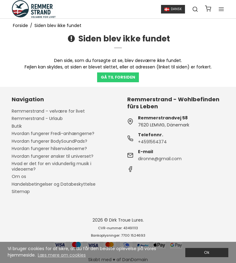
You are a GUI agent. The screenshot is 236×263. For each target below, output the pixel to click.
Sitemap (21, 191)
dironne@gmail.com (160, 159)
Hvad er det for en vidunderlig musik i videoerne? (51, 166)
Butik (17, 126)
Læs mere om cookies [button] (62, 255)
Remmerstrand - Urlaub (37, 118)
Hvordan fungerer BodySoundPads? (49, 141)
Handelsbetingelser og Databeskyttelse (54, 184)
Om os (19, 176)
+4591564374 (152, 142)
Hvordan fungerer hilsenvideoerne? (49, 148)
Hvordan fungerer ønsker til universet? (52, 156)
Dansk (173, 9)
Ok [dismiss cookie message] (206, 252)
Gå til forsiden (118, 77)
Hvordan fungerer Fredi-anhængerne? (53, 133)
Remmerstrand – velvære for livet (48, 111)
